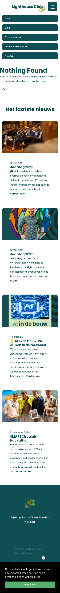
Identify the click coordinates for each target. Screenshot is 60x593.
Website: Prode (24, 553)
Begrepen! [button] (30, 584)
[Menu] (52, 6)
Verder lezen (17, 193)
